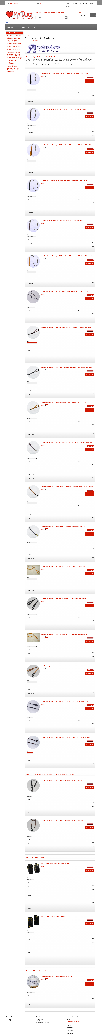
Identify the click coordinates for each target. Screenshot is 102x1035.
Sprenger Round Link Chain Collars (14, 49)
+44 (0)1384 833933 (14, 3)
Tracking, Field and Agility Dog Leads (14, 57)
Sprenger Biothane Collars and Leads (14, 55)
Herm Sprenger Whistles (12, 65)
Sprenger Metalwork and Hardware (14, 69)
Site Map (39, 1020)
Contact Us (42, 3)
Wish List (53, 12)
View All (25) (35, 40)
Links (51, 25)
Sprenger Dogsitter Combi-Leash (13, 54)
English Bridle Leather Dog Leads (14, 37)
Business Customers (34, 26)
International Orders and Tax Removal (26, 26)
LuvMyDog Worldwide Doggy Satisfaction (9, 27)
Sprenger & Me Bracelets (12, 60)
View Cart (92, 13)
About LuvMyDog (42, 25)
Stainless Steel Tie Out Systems (13, 68)
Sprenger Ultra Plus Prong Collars (14, 43)
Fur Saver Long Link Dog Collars (13, 44)
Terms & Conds (38, 12)
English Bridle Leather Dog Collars (14, 35)
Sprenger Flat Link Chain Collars (13, 51)
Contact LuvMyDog (17, 25)
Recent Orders (47, 12)
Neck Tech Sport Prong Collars (13, 41)
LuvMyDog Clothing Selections (13, 62)
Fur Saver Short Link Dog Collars (13, 46)
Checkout (92, 16)
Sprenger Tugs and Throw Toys (13, 52)
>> (31, 40)
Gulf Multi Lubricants (11, 71)
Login (43, 12)
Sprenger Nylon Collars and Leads (14, 58)
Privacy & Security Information (43, 1022)
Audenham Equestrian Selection (13, 38)
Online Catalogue (27, 35)
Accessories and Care (11, 63)
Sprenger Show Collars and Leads (14, 48)
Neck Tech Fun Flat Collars (12, 40)
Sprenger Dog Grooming (12, 66)
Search (62, 12)
